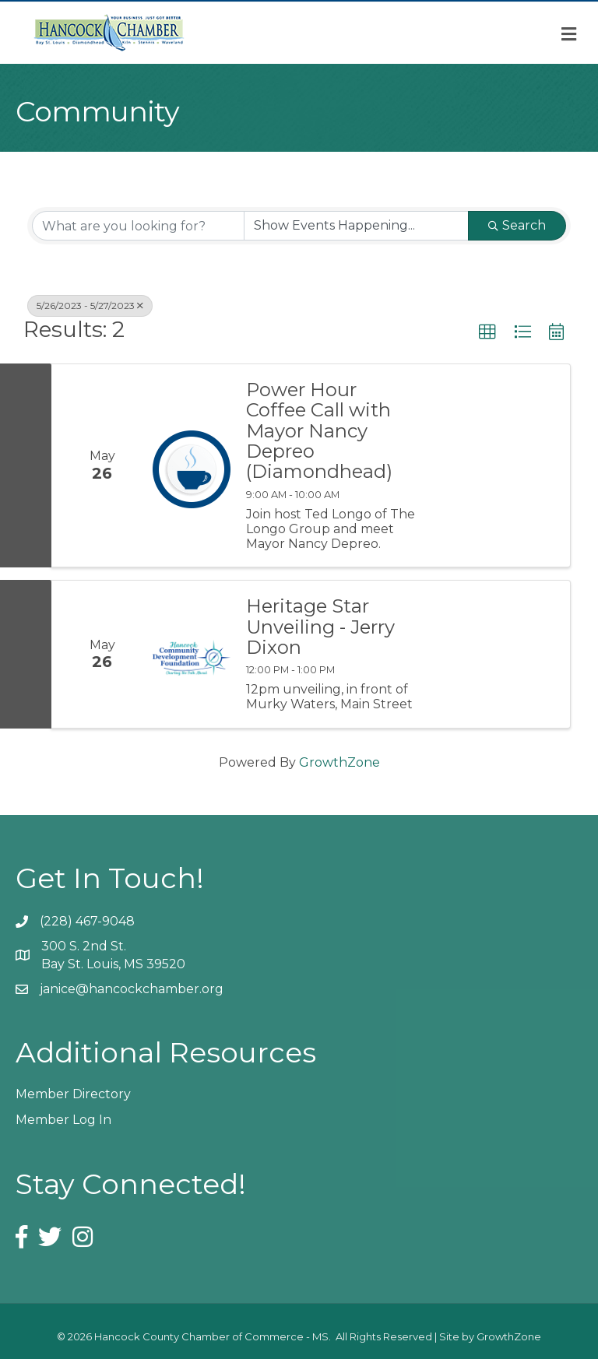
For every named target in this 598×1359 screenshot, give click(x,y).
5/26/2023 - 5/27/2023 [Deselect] (90, 305)
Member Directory (73, 1094)
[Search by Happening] (356, 226)
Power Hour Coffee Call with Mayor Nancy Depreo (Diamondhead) (319, 431)
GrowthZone (339, 762)
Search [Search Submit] (517, 225)
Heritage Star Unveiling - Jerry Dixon (320, 627)
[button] (487, 332)
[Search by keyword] (138, 226)
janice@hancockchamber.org (131, 989)
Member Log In (63, 1119)
